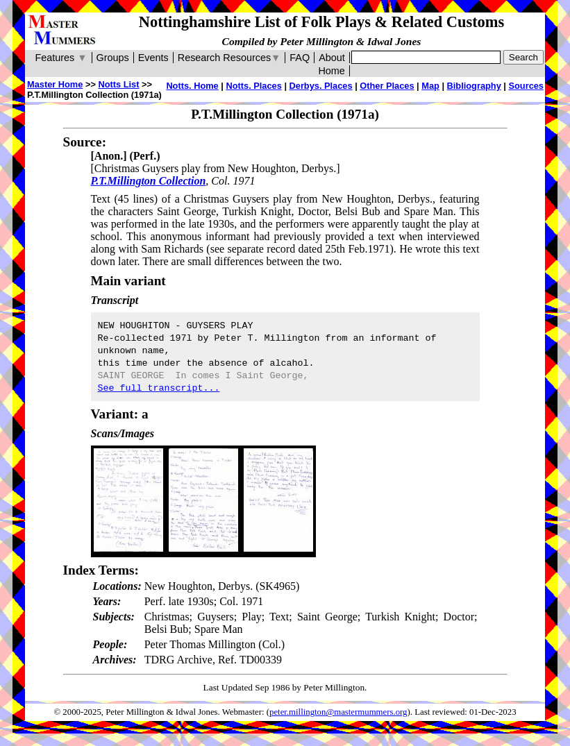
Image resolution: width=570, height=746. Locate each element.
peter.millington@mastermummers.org (338, 712)
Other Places (387, 85)
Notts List (118, 84)
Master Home (55, 84)
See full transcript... (159, 388)
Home (331, 70)
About (332, 57)
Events (153, 57)
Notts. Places (253, 85)
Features (61, 57)
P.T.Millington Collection (148, 181)
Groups (113, 57)
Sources (526, 85)
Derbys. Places (321, 85)
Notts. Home (192, 85)
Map (430, 85)
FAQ (300, 57)
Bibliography (474, 85)
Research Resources (229, 57)
